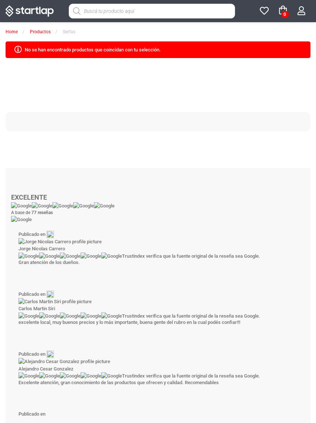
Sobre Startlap (80, 268)
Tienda (132, 268)
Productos (40, 31)
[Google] (200, 299)
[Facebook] (116, 299)
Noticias (184, 268)
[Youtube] (172, 299)
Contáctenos (235, 268)
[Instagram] (144, 299)
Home (12, 31)
